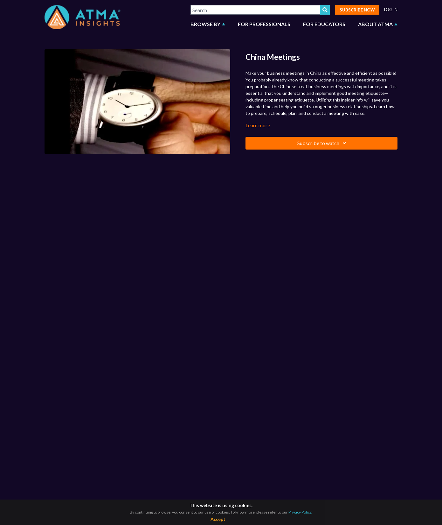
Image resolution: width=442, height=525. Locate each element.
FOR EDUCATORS (324, 24)
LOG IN (390, 9)
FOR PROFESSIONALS (264, 24)
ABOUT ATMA (377, 24)
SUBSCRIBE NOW (357, 9)
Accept (218, 519)
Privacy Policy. (300, 512)
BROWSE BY (207, 24)
